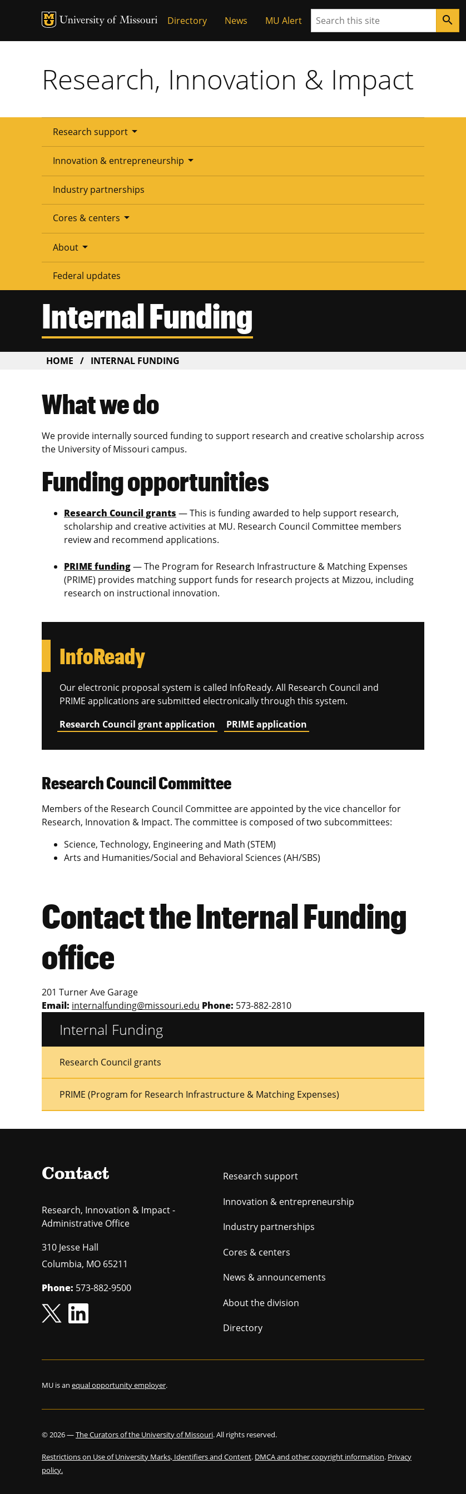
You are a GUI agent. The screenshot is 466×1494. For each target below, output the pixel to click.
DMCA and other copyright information (319, 1457)
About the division (261, 1303)
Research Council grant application (137, 724)
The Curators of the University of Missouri (144, 1435)
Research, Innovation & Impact (228, 79)
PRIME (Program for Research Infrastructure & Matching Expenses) (199, 1094)
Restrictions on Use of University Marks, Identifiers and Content (146, 1457)
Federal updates (87, 276)
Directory (187, 20)
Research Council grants (110, 1062)
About (72, 246)
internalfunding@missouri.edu (136, 1005)
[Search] (447, 20)
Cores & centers (93, 217)
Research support (97, 131)
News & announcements (274, 1277)
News (236, 20)
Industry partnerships (99, 189)
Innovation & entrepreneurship (125, 160)
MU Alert (283, 20)
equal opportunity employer (119, 1385)
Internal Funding (111, 1029)
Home (59, 361)
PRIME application (266, 724)
